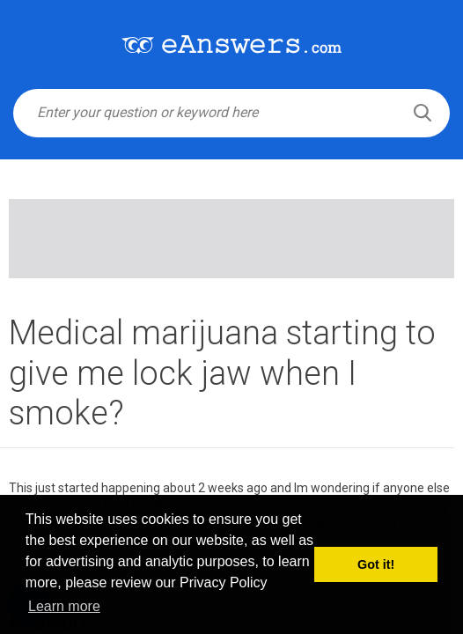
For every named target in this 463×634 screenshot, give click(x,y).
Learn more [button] (64, 606)
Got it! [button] (375, 564)
